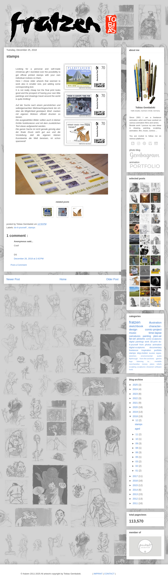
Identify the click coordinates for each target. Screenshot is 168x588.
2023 (136, 393)
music (132, 332)
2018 (136, 416)
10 (137, 439)
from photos (145, 345)
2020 (136, 407)
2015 (136, 485)
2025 (136, 384)
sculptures (141, 367)
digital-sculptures (137, 347)
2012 (136, 498)
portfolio (158, 350)
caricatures (134, 336)
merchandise (134, 364)
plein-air (157, 336)
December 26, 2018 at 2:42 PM (29, 258)
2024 (136, 389)
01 (137, 470)
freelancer (133, 350)
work (147, 342)
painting (147, 336)
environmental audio (151, 356)
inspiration (146, 350)
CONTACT (109, 573)
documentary (155, 347)
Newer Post (13, 279)
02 (137, 466)
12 (137, 420)
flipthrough (133, 359)
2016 (136, 480)
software (158, 367)
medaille (158, 361)
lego (131, 361)
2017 (136, 476)
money (145, 364)
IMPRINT (98, 573)
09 (137, 443)
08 (137, 448)
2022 (136, 398)
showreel (150, 367)
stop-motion (142, 353)
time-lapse (155, 332)
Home (63, 279)
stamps (31, 227)
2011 (136, 503)
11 (137, 434)
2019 (136, 412)
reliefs (159, 364)
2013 (136, 494)
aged (137, 428)
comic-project (153, 329)
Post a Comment (19, 265)
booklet (152, 353)
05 (137, 457)
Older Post (112, 279)
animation (157, 345)
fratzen (134, 322)
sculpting (132, 367)
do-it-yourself (20, 227)
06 (137, 452)
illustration (155, 322)
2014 (136, 489)
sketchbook (136, 326)
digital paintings (136, 342)
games (159, 359)
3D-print (154, 342)
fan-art (132, 338)
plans (152, 364)
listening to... (144, 361)
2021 (136, 402)
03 (137, 461)
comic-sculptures (154, 339)
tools (131, 369)
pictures (141, 338)
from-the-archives (147, 359)
